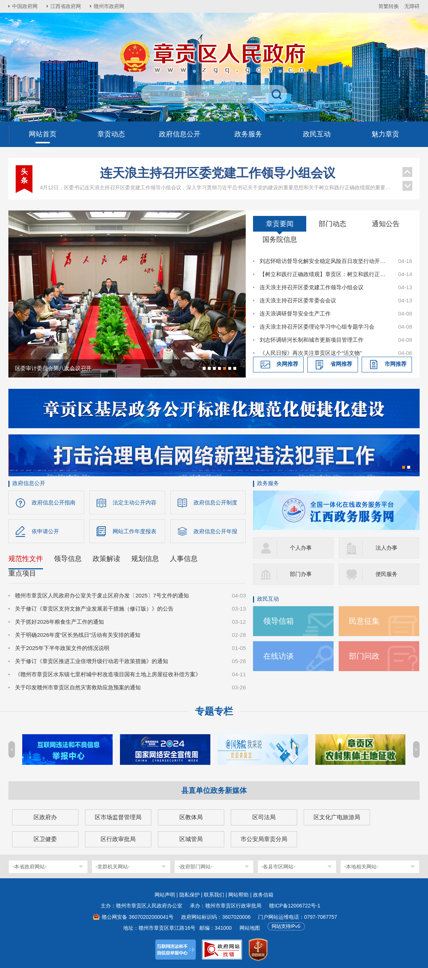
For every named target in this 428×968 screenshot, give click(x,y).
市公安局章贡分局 (264, 839)
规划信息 (145, 558)
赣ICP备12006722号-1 (294, 906)
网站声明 (165, 895)
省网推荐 (341, 364)
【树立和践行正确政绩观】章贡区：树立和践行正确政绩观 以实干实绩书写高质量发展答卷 (325, 274)
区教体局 (191, 817)
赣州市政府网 (109, 6)
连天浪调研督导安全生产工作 (295, 313)
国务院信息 (279, 239)
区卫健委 (45, 839)
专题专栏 (214, 711)
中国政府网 (25, 6)
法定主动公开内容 (134, 502)
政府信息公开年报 (215, 531)
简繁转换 (388, 6)
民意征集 (364, 621)
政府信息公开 (28, 483)
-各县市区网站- (278, 867)
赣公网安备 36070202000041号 (138, 917)
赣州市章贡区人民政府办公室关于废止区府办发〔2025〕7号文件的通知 (102, 595)
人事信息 (184, 558)
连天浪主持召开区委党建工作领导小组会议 (217, 173)
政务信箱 (263, 895)
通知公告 (386, 224)
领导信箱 (278, 621)
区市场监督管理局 (118, 817)
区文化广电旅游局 (337, 817)
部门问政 (364, 656)
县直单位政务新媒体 (214, 790)
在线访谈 (278, 656)
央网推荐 (287, 364)
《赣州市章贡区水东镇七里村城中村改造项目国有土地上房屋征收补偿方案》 (108, 674)
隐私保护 (189, 895)
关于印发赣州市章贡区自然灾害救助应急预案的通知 (78, 687)
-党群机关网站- (112, 867)
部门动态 (332, 224)
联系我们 (214, 895)
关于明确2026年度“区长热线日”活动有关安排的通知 (77, 635)
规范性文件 (25, 558)
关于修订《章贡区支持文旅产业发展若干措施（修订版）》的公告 (94, 608)
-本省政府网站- (29, 867)
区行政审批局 (118, 839)
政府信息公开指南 (53, 502)
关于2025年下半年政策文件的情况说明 (62, 648)
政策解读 (106, 558)
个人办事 (301, 548)
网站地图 (250, 928)
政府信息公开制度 (215, 502)
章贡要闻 (279, 224)
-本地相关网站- (361, 867)
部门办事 (301, 574)
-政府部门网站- (195, 867)
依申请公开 (45, 531)
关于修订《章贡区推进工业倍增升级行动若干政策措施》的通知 (91, 661)
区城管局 (191, 839)
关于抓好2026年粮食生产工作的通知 (59, 622)
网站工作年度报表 (134, 531)
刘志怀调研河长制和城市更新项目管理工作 (311, 340)
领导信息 (68, 558)
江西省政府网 (65, 6)
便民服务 (386, 574)
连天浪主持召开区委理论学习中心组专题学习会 (317, 327)
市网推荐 (395, 364)
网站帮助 (238, 895)
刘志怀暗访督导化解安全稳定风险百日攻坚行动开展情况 (325, 261)
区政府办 (45, 817)
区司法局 (264, 817)
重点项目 (22, 573)
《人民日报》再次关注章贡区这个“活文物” (311, 353)
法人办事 (386, 548)
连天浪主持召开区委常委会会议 (298, 300)
